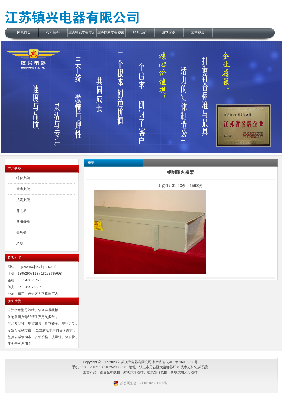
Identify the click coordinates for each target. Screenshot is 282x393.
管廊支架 (23, 189)
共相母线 (23, 222)
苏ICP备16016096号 (182, 362)
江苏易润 (201, 367)
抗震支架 (23, 200)
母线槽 (21, 233)
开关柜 (21, 211)
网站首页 (24, 33)
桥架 (19, 244)
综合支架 (23, 178)
